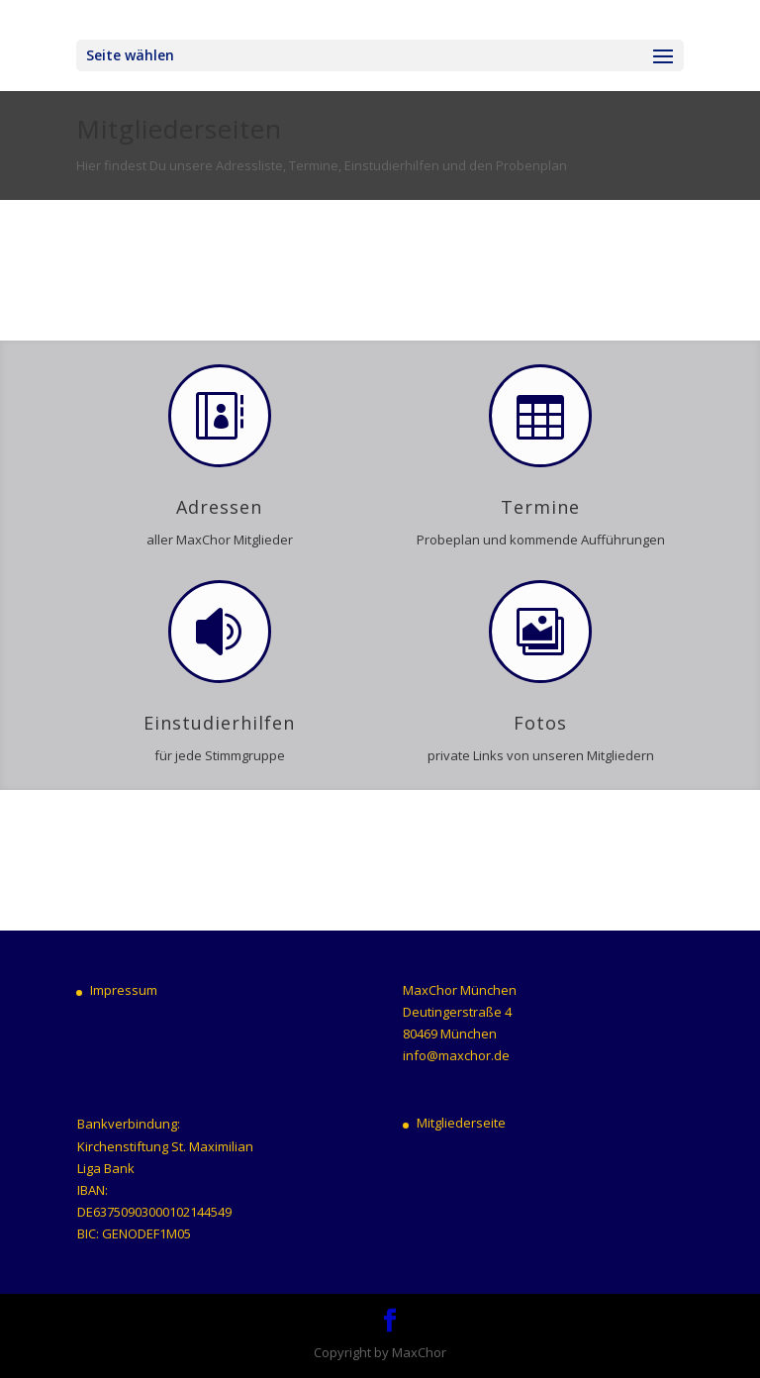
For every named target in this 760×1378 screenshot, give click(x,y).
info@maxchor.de (456, 1055)
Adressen (219, 507)
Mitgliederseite (461, 1123)
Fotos (540, 723)
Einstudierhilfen (219, 723)
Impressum (123, 990)
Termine (540, 507)
